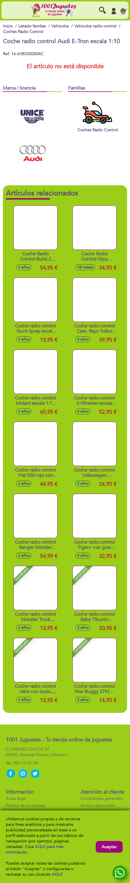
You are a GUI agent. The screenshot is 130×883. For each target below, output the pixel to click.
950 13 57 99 (25, 763)
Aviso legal (16, 798)
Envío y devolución (98, 805)
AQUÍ (57, 874)
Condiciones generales (102, 798)
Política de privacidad (25, 805)
